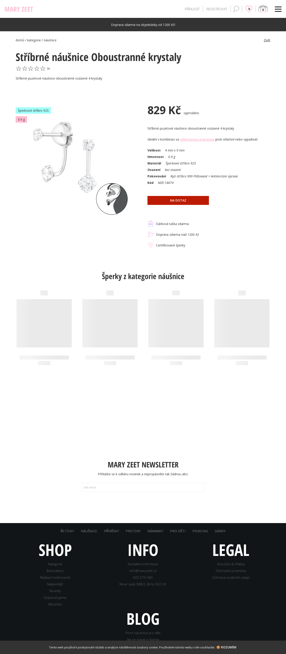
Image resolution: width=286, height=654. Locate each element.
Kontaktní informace (143, 568)
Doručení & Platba (231, 568)
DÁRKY (220, 535)
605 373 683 (143, 581)
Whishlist (55, 608)
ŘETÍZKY (67, 535)
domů (20, 40)
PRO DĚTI (178, 535)
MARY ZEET (18, 9)
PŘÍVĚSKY (111, 535)
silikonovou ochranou (197, 139)
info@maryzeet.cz (143, 575)
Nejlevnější (55, 588)
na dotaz (178, 200)
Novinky (55, 595)
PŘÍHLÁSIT (192, 9)
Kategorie (55, 568)
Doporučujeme (55, 601)
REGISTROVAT (216, 9)
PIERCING (200, 535)
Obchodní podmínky (231, 575)
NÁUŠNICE (89, 535)
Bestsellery (55, 575)
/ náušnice (49, 40)
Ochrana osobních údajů (231, 581)
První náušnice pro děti (143, 637)
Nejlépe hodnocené (55, 581)
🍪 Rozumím (226, 647)
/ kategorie (33, 40)
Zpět (267, 40)
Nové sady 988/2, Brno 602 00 (143, 588)
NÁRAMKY (155, 535)
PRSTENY (133, 535)
